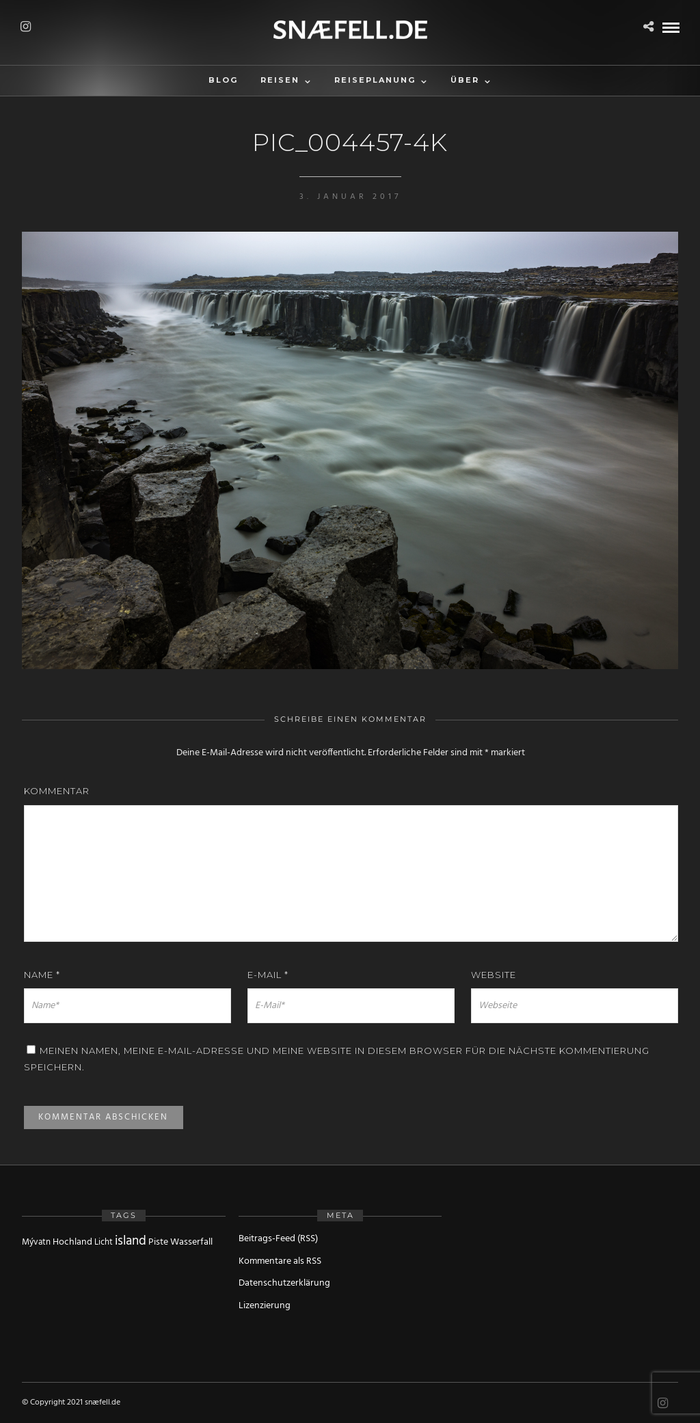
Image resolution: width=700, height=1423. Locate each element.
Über (464, 80)
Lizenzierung (265, 1306)
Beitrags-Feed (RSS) (278, 1239)
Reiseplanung (375, 80)
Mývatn (36, 1242)
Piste (158, 1242)
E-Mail (267, 974)
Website (493, 974)
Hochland (72, 1242)
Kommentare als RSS (280, 1261)
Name (42, 974)
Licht (103, 1242)
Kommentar (57, 790)
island (130, 1241)
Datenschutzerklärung (284, 1283)
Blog (223, 80)
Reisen (279, 80)
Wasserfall (191, 1242)
